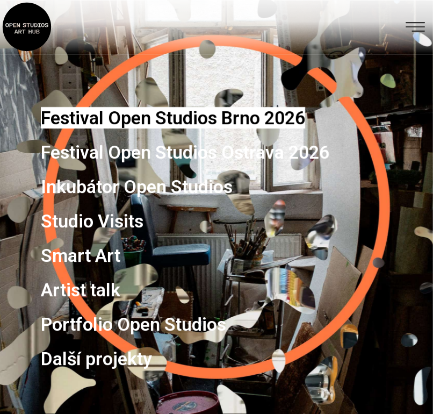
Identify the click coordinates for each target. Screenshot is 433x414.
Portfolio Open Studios (133, 324)
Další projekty (96, 358)
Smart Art (80, 255)
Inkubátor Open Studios (137, 186)
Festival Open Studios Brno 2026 (173, 118)
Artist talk (80, 290)
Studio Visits (92, 221)
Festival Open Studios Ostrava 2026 (185, 152)
